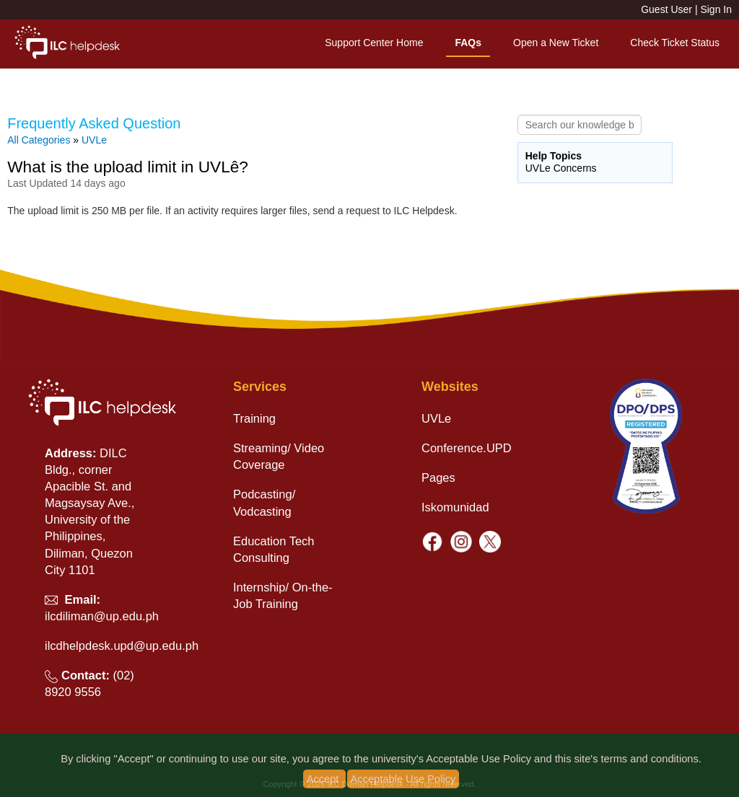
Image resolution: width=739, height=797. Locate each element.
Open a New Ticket (555, 42)
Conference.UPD (466, 447)
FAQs (468, 42)
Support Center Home (374, 42)
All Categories (38, 140)
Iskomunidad (455, 507)
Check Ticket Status (675, 42)
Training (254, 418)
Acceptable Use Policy (403, 779)
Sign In (716, 9)
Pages (438, 477)
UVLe (94, 140)
